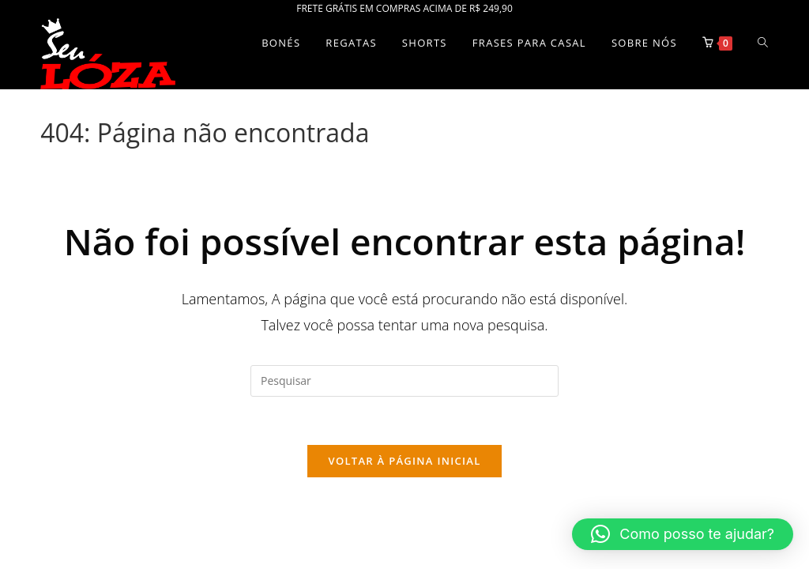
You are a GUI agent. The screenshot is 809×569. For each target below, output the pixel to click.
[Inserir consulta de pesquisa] (404, 381)
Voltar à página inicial (404, 461)
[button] (682, 534)
